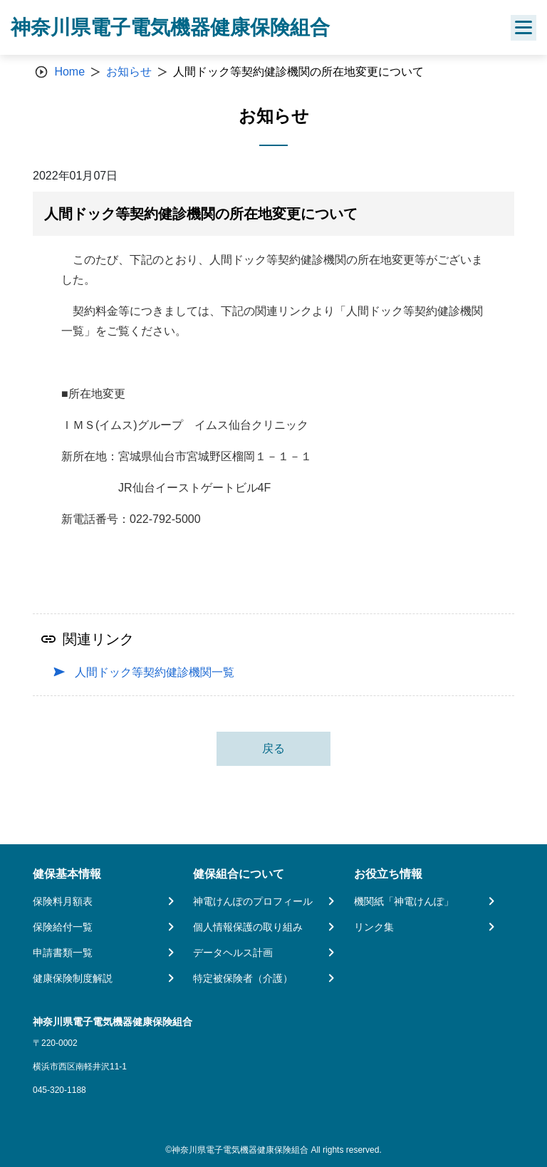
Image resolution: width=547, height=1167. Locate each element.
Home (69, 72)
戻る (273, 748)
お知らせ (129, 72)
